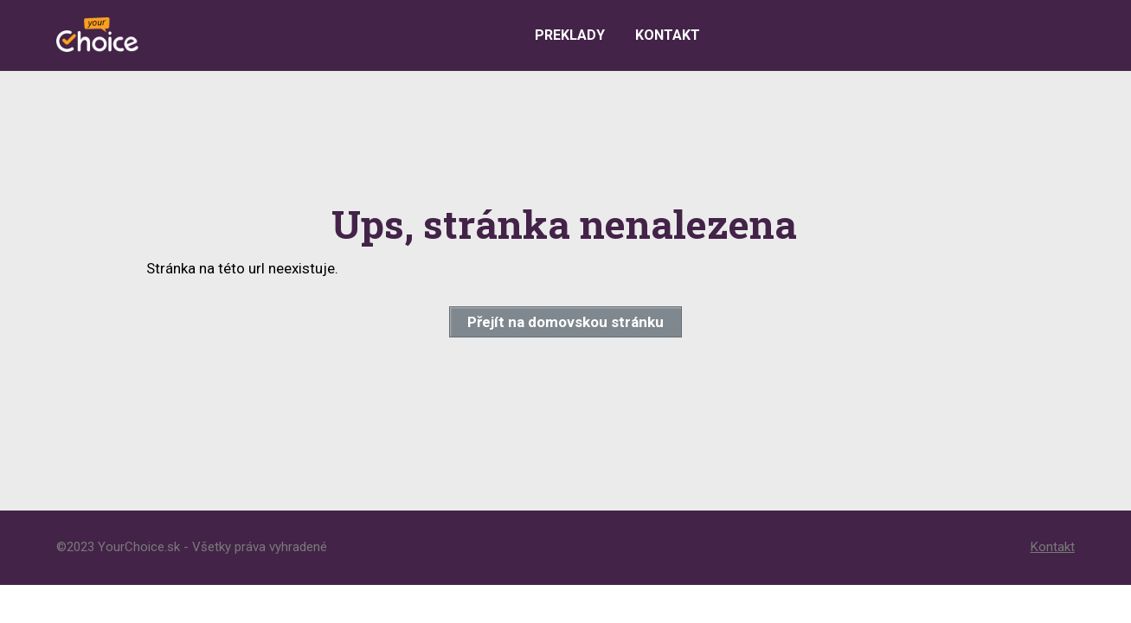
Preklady (570, 35)
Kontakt (667, 35)
